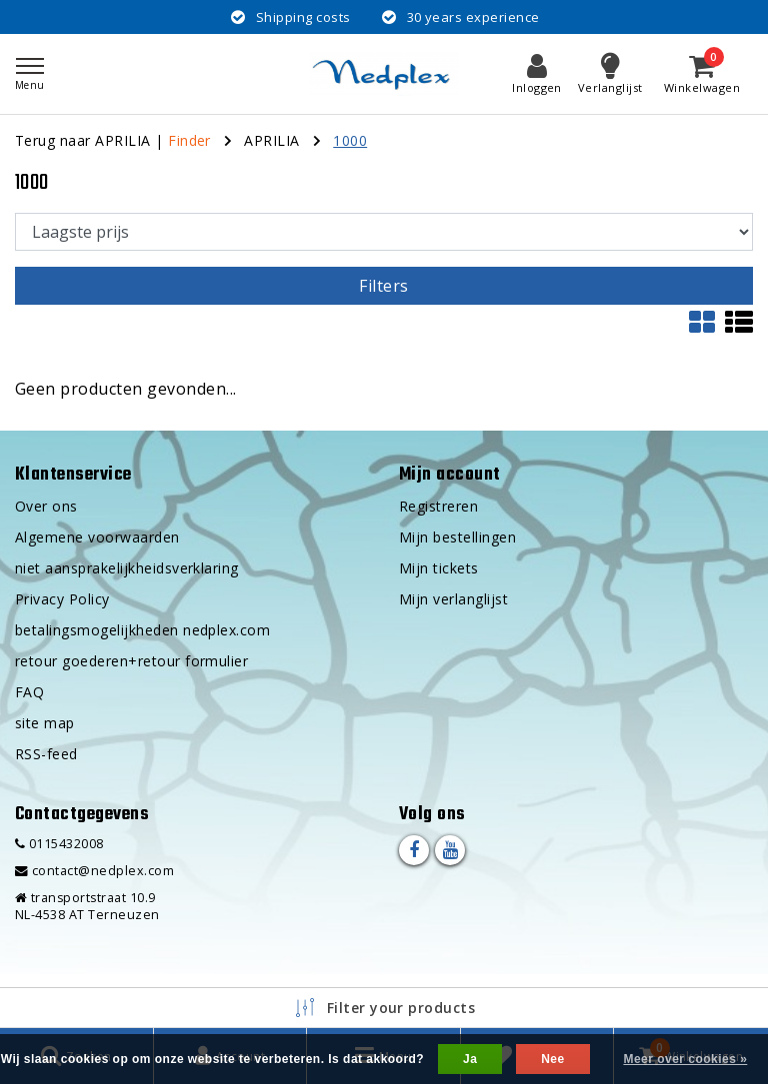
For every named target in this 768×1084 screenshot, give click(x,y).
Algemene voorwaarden (97, 537)
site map (45, 722)
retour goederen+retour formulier (131, 660)
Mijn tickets (439, 567)
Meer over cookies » (685, 1059)
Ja (470, 1059)
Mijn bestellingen (457, 537)
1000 (350, 140)
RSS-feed (46, 753)
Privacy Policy (62, 598)
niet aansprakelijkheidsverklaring (127, 567)
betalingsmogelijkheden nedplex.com (142, 629)
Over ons (46, 506)
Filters (383, 286)
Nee (552, 1059)
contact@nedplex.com (94, 870)
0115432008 (59, 843)
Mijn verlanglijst (453, 598)
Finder (189, 140)
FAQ (29, 691)
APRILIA (271, 140)
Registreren (438, 506)
